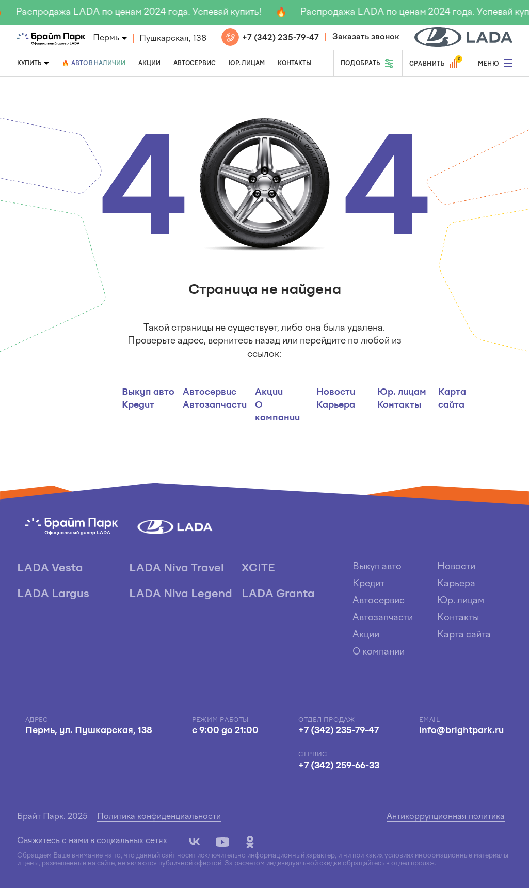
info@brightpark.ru (461, 730)
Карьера (335, 405)
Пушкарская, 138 (172, 39)
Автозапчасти (215, 405)
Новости (335, 392)
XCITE (258, 568)
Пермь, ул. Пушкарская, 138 (88, 730)
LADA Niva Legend (180, 594)
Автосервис (194, 63)
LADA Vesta (50, 568)
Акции (149, 63)
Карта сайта (464, 635)
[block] (463, 37)
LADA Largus (53, 594)
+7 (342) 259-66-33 (338, 765)
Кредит (138, 405)
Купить (29, 63)
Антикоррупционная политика (446, 816)
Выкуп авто (148, 392)
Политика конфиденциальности (159, 816)
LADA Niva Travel (176, 568)
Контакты (295, 63)
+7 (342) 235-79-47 (280, 38)
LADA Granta (278, 594)
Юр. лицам (247, 63)
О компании (378, 652)
